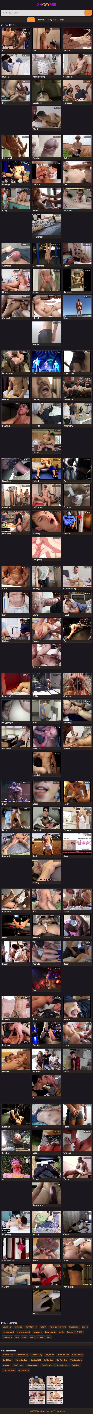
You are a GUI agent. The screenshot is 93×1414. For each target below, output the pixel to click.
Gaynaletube (77, 1355)
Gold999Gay (37, 1355)
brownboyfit (50, 1332)
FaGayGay (48, 1360)
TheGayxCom (76, 1360)
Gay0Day (75, 1365)
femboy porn (8, 1355)
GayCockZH (35, 1360)
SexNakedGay (62, 1365)
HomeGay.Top (21, 1360)
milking (43, 1327)
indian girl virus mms (58, 1327)
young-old (7, 1327)
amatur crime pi (23, 1332)
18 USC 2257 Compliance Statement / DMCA (43, 1411)
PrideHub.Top (63, 1355)
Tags (62, 20)
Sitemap (63, 1411)
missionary (37, 1332)
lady (48, 1337)
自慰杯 (79, 1332)
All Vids (31, 20)
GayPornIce (18, 1365)
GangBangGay (47, 1365)
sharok (85, 1327)
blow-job (18, 1327)
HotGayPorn (23, 1370)
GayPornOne (61, 1360)
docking (40, 1337)
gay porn (6, 1365)
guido (61, 1332)
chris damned (8, 1332)
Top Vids (41, 20)
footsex (70, 1332)
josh (31, 1337)
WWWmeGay (22, 1355)
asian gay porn (32, 1365)
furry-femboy (31, 1327)
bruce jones (74, 1327)
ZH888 (46, 4)
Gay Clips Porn (9, 1370)
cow (17, 1337)
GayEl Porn (7, 1360)
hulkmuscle (7, 1337)
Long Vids (52, 20)
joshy (24, 1337)
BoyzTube (50, 1355)
